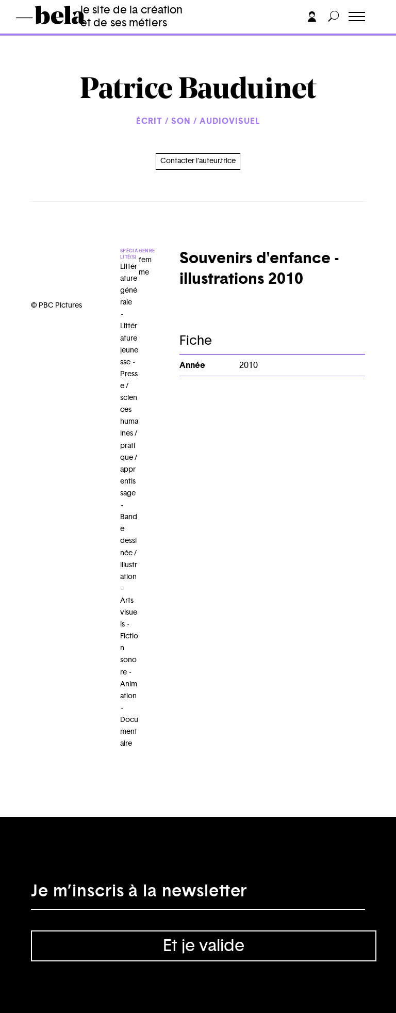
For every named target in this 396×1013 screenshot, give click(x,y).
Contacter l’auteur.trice (198, 161)
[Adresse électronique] (198, 894)
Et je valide (203, 946)
